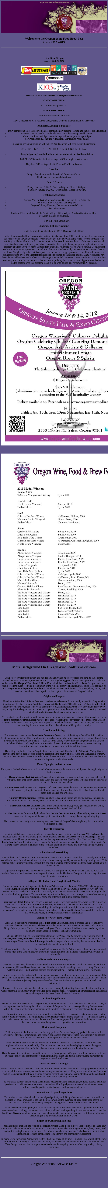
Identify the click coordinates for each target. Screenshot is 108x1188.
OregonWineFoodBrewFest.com (54, 2)
